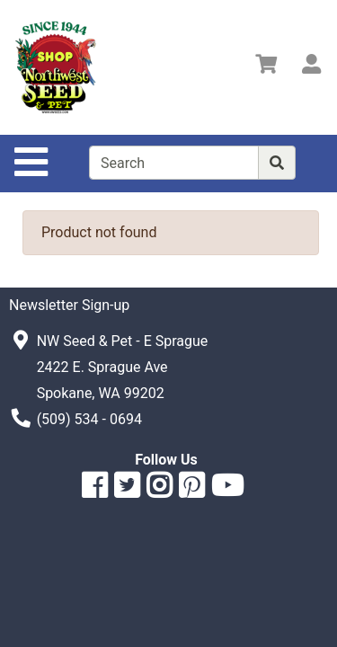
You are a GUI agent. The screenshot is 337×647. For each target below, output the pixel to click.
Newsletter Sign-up (69, 305)
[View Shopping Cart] (266, 66)
